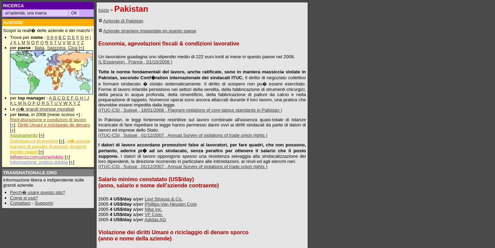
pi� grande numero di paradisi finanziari (50, 143)
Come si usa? (24, 197)
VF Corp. (154, 214)
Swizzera (56, 47)
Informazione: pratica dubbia (39, 162)
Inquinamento (24, 135)
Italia (39, 47)
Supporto (44, 203)
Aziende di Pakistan (123, 20)
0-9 (50, 37)
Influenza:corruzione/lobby (37, 156)
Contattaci (20, 203)
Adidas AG (155, 219)
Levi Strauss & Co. (164, 199)
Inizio (103, 10)
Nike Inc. (154, 209)
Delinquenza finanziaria (34, 141)
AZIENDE (13, 22)
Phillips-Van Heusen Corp (171, 204)
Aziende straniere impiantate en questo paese (149, 30)
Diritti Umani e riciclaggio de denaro (54, 124)
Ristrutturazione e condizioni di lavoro (48, 119)
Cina (72, 47)
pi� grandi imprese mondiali (45, 109)
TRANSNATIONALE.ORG (30, 172)
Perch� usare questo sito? (37, 192)
